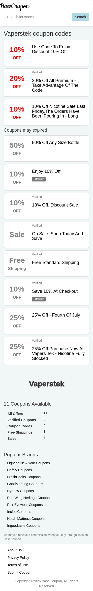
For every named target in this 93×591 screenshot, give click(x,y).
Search (80, 17)
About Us (14, 550)
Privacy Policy (18, 558)
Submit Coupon (19, 572)
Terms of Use (17, 565)
